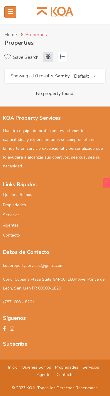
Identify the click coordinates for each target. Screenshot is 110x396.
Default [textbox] (81, 76)
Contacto (11, 235)
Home (10, 34)
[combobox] (85, 76)
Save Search (21, 57)
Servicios (11, 215)
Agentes (11, 225)
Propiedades (14, 205)
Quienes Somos (17, 194)
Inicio (13, 367)
